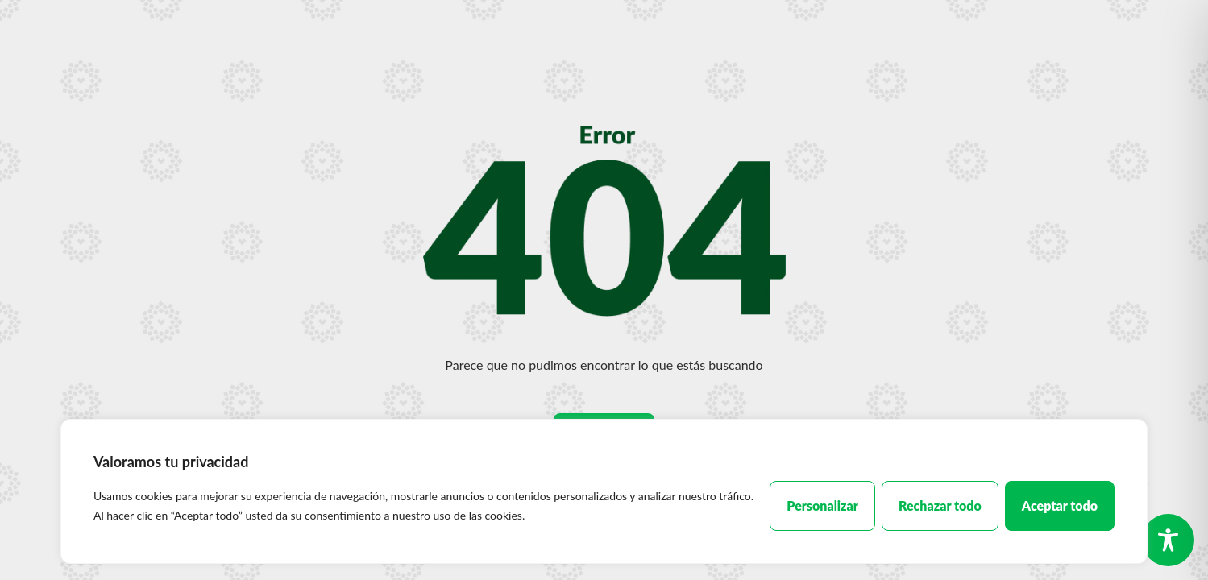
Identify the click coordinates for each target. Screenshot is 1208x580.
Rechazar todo (940, 505)
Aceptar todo (1060, 505)
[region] (604, 491)
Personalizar (822, 505)
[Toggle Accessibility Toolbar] (1168, 540)
